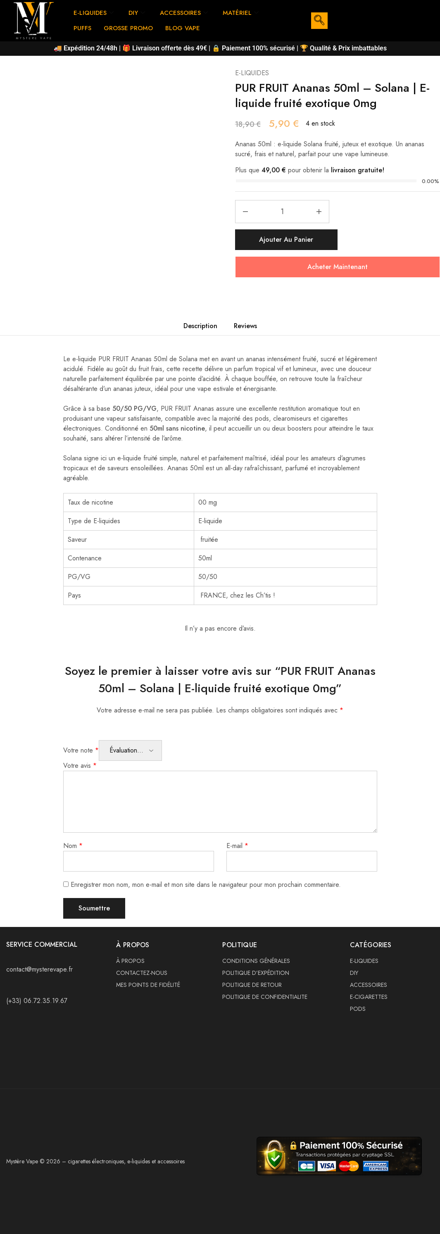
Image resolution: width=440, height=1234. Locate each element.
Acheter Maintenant (337, 267)
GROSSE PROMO (128, 28)
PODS (358, 1009)
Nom (73, 845)
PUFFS (82, 28)
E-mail (237, 845)
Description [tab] (200, 326)
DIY (136, 12)
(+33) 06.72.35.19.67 (36, 1000)
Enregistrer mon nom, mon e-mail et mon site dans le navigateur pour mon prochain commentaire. (206, 884)
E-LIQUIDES (94, 12)
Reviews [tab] (245, 326)
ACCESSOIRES (184, 12)
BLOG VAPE (182, 28)
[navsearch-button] (319, 20)
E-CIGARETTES (369, 997)
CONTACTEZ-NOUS (141, 973)
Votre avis (80, 765)
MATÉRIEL (241, 12)
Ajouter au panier (286, 239)
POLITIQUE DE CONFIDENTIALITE (264, 997)
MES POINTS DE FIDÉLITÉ (148, 985)
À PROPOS (130, 961)
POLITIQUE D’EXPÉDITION (255, 973)
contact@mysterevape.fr (39, 969)
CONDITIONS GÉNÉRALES (256, 961)
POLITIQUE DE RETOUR (252, 985)
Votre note (81, 750)
